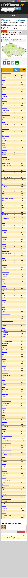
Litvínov (4, 300)
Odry (3, 290)
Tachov (3, 174)
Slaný (3, 225)
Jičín (3, 82)
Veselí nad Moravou (6, 499)
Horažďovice (5, 473)
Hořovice (4, 366)
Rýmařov (4, 338)
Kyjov (3, 122)
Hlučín (3, 133)
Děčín (3, 205)
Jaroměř (4, 445)
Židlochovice (5, 438)
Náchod (4, 112)
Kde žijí (4, 32)
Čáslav (3, 328)
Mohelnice (4, 424)
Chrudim (4, 184)
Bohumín (4, 475)
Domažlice (4, 230)
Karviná (4, 246)
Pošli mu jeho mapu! (13, 538)
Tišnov (3, 433)
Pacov (3, 417)
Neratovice (4, 265)
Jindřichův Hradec (6, 202)
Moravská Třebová (6, 253)
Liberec (4, 87)
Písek (3, 91)
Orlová (3, 336)
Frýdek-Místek (5, 167)
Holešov (4, 478)
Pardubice (4, 108)
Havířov (4, 195)
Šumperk (4, 77)
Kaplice (4, 396)
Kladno (3, 103)
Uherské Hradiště (6, 269)
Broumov (4, 466)
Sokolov (4, 239)
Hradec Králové (5, 110)
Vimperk (4, 419)
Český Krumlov (5, 136)
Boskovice (4, 237)
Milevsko (4, 188)
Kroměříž (4, 126)
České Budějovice (6, 115)
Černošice (4, 96)
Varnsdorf (4, 276)
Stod (3, 323)
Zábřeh (3, 207)
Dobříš (3, 258)
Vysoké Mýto (5, 373)
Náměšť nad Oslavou (7, 515)
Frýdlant (4, 234)
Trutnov (4, 152)
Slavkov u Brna (5, 274)
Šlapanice (4, 157)
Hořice (3, 281)
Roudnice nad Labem (7, 177)
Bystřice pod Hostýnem (7, 198)
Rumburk (4, 368)
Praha (9, 37)
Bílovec (4, 359)
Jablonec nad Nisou (6, 165)
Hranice (4, 147)
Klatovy (4, 117)
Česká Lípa (4, 140)
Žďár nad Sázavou (6, 440)
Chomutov (4, 186)
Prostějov (4, 248)
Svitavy (4, 347)
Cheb (3, 223)
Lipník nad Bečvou (6, 454)
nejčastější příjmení (17, 25)
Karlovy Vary (5, 214)
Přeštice (4, 286)
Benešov (4, 267)
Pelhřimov (4, 384)
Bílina (3, 387)
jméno (11, 11)
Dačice (3, 316)
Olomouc (4, 94)
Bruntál (3, 279)
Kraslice (4, 429)
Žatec (3, 311)
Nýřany (3, 143)
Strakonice (4, 101)
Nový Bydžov (5, 405)
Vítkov (3, 307)
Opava (3, 105)
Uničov (3, 227)
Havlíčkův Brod (5, 272)
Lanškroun (4, 461)
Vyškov (3, 145)
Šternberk (4, 471)
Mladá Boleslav (5, 129)
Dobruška (4, 283)
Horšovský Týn (5, 251)
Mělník (3, 297)
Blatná (3, 410)
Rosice (3, 382)
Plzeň (3, 80)
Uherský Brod (5, 426)
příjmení (5, 11)
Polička (4, 431)
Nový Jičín (4, 209)
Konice (3, 452)
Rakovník (4, 232)
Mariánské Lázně (6, 370)
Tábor (3, 193)
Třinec (3, 354)
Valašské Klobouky (6, 314)
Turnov (3, 131)
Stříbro (3, 356)
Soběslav (4, 494)
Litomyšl (4, 325)
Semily (3, 200)
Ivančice (4, 492)
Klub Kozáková (14, 34)
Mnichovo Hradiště (6, 401)
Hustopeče (4, 422)
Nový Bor (4, 220)
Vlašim (3, 415)
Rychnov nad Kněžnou (7, 341)
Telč (3, 496)
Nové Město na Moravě (7, 321)
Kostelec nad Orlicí (6, 450)
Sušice (3, 503)
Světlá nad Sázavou (6, 443)
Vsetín (3, 380)
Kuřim (3, 517)
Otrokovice (4, 330)
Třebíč (3, 487)
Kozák (12, 28)
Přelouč (4, 391)
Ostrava (4, 84)
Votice (3, 489)
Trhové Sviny (5, 389)
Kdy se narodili (12, 32)
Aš (2, 459)
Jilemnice (4, 468)
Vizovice (4, 513)
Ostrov (3, 457)
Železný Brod (5, 394)
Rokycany (4, 179)
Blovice (4, 377)
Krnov (3, 295)
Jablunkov (4, 482)
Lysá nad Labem (6, 480)
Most (3, 191)
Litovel (3, 302)
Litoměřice (4, 150)
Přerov (3, 119)
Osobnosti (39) (5, 34)
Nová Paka (4, 508)
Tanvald (4, 309)
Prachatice (4, 501)
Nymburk (4, 154)
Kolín (3, 89)
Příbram (4, 181)
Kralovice (4, 244)
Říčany (3, 170)
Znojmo (4, 260)
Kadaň (3, 255)
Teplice (3, 98)
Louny (3, 212)
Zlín (3, 293)
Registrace (24, 1)
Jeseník (4, 241)
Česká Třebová (5, 485)
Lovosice (4, 408)
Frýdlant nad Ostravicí (7, 436)
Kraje (6, 37)
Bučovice (4, 361)
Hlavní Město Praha (6, 73)
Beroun (4, 138)
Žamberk (4, 398)
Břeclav (4, 363)
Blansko (4, 506)
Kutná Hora (4, 288)
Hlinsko (4, 510)
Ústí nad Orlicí (5, 403)
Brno (3, 75)
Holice (3, 262)
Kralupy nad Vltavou (6, 375)
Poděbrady (4, 349)
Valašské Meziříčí (6, 163)
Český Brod (4, 352)
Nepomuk (4, 304)
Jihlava (3, 172)
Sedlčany (4, 464)
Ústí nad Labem (5, 124)
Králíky (3, 412)
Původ (19, 32)
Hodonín (4, 318)
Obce (2, 37)
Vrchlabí (4, 447)
